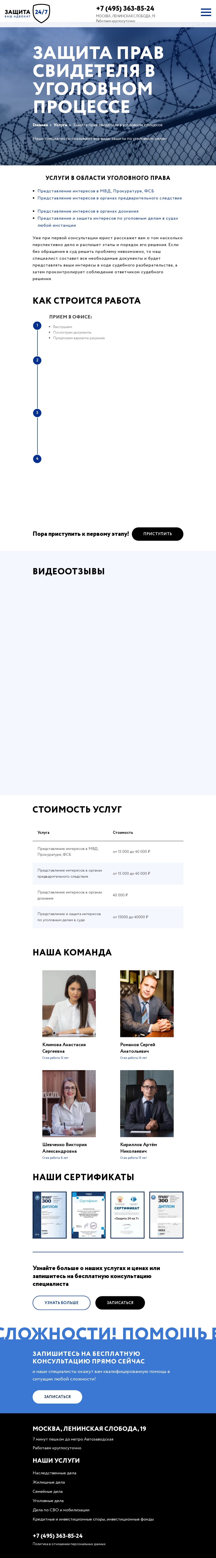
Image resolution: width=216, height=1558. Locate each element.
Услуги (60, 125)
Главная (40, 125)
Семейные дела (48, 1491)
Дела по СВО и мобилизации (61, 1510)
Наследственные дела (54, 1473)
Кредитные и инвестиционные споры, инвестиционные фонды (93, 1519)
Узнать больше (62, 1317)
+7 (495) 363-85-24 (125, 9)
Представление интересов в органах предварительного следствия (109, 198)
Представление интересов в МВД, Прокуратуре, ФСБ (95, 191)
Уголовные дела (48, 1501)
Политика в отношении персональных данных (69, 1544)
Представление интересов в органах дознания (88, 211)
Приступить (157, 548)
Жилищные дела (49, 1482)
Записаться (120, 1317)
